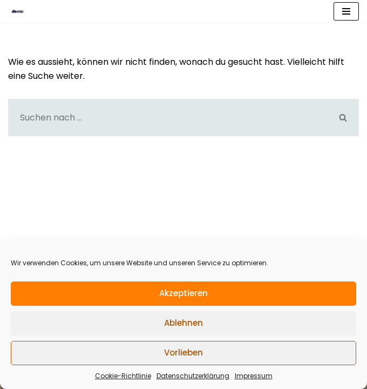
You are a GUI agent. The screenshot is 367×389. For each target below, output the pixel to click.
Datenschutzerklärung (193, 375)
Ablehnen (183, 322)
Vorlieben (183, 352)
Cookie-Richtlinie (123, 375)
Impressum (254, 375)
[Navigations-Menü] (346, 11)
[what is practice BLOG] (23, 11)
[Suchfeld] (168, 117)
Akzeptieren (183, 293)
